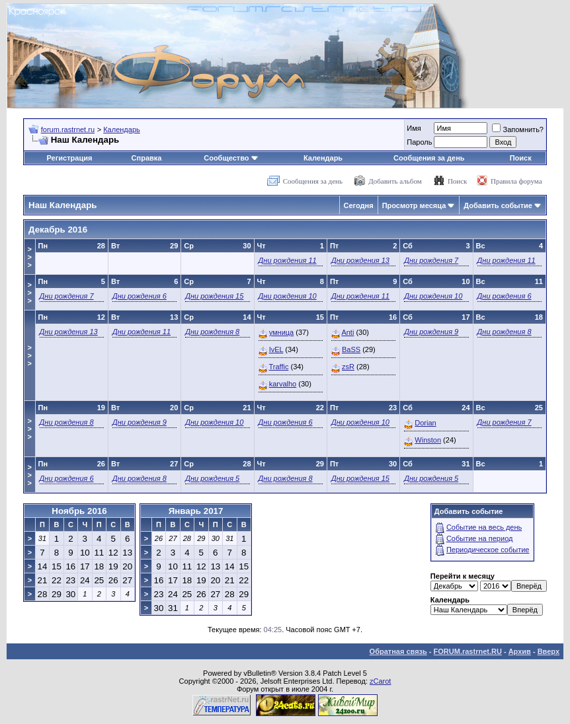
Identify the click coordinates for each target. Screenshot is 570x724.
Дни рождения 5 (212, 478)
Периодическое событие (488, 550)
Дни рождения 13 (360, 260)
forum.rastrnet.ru (68, 129)
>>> (30, 257)
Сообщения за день (428, 158)
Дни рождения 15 (214, 296)
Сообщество (231, 158)
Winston (428, 440)
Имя (414, 128)
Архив (520, 651)
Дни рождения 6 (139, 296)
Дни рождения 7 (431, 260)
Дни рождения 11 (288, 260)
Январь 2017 (196, 511)
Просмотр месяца (414, 205)
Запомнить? (518, 129)
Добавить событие (498, 205)
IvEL (276, 349)
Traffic (278, 367)
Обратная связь (398, 651)
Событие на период (479, 538)
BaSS (351, 349)
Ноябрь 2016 (79, 511)
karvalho (283, 384)
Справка (147, 158)
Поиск (521, 158)
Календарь (121, 129)
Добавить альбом (394, 181)
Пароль (419, 142)
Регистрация (70, 158)
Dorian (425, 423)
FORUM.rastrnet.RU (468, 651)
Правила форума (516, 181)
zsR (348, 367)
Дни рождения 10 (288, 296)
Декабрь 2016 (57, 230)
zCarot (380, 681)
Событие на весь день (484, 527)
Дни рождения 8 (212, 332)
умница (281, 332)
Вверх (548, 651)
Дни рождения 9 (431, 332)
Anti (347, 332)
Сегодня (359, 205)
